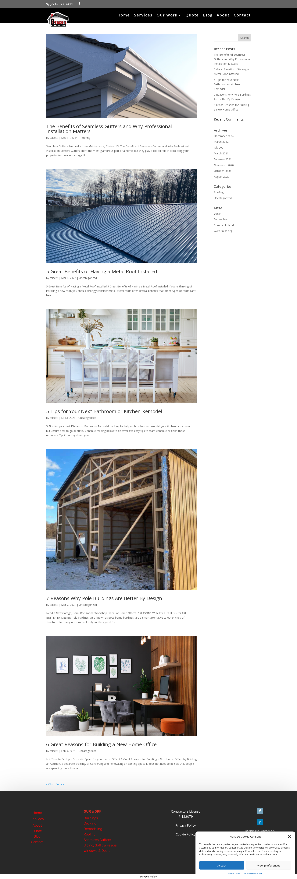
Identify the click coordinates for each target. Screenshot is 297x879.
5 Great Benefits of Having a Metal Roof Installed (101, 271)
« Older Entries (55, 784)
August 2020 (221, 176)
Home (123, 16)
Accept (221, 865)
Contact (242, 16)
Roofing (85, 137)
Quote (192, 16)
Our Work (167, 16)
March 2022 (221, 141)
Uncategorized (88, 278)
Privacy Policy (148, 876)
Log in (217, 213)
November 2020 (224, 165)
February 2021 (222, 159)
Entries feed (221, 219)
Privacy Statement (252, 873)
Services (143, 16)
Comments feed (224, 225)
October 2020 (222, 171)
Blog (208, 16)
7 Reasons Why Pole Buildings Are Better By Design (104, 598)
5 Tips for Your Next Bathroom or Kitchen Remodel (104, 411)
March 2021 (221, 153)
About (223, 16)
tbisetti (54, 137)
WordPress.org (223, 231)
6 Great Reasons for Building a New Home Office (101, 744)
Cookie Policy (234, 873)
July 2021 (219, 147)
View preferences (268, 865)
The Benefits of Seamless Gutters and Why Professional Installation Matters (109, 129)
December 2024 (224, 136)
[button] (289, 837)
